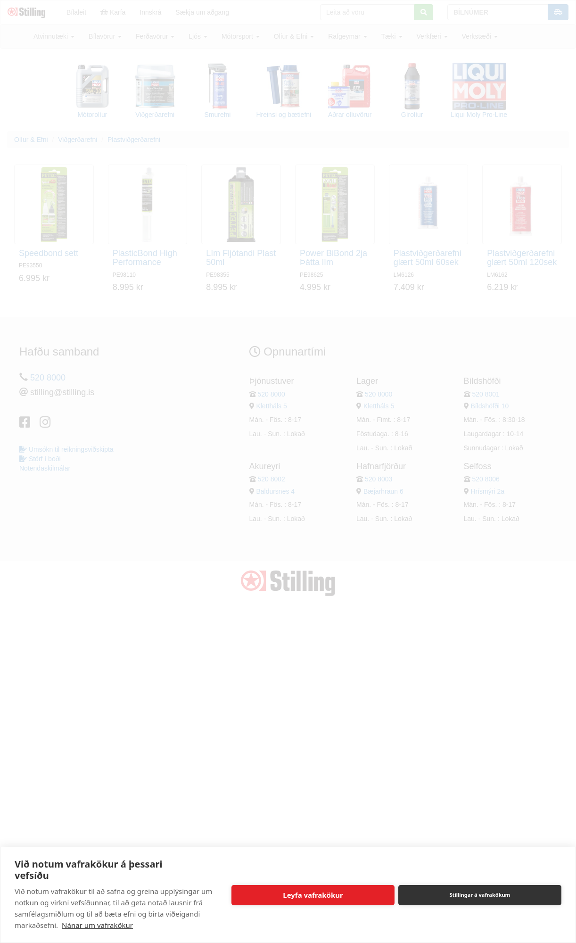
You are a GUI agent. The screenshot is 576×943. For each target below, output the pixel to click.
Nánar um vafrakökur (97, 925)
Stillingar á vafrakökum (480, 894)
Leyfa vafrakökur (313, 895)
